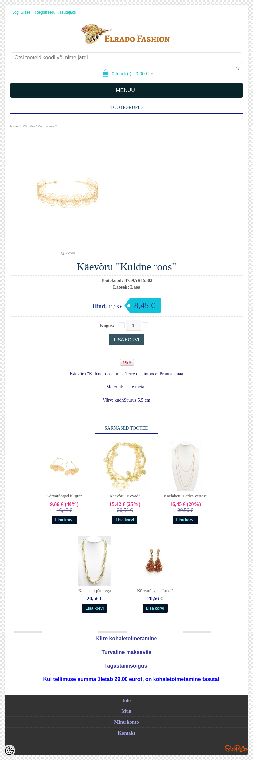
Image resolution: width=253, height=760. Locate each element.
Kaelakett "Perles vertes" (185, 495)
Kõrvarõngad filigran (64, 495)
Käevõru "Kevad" (125, 495)
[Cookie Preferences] (9, 751)
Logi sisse (21, 12)
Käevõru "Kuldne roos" (39, 126)
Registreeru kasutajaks (55, 12)
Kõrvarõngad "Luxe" (155, 590)
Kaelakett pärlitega (94, 590)
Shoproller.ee (236, 748)
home (14, 126)
